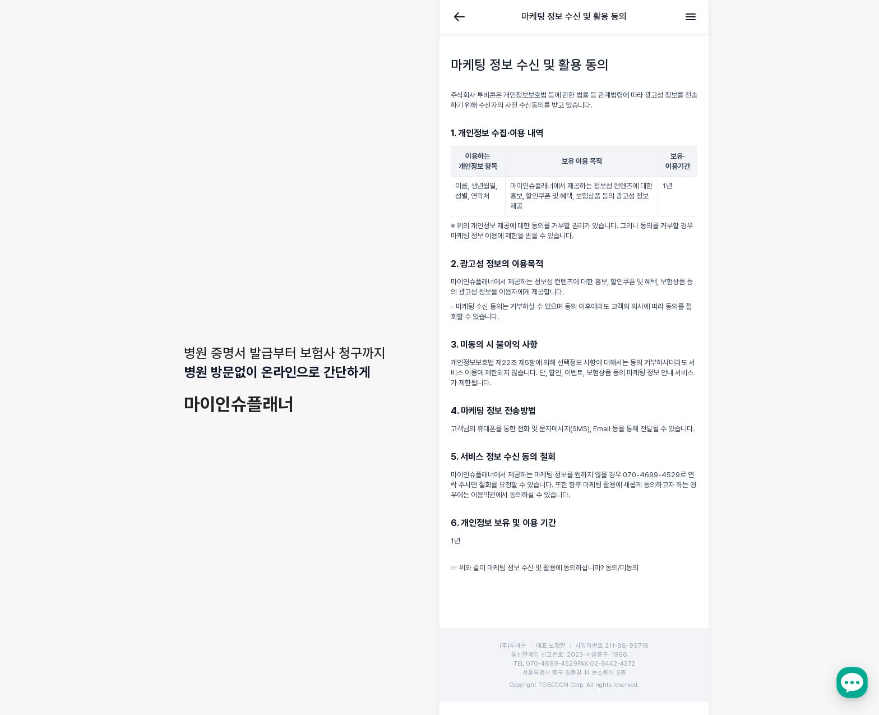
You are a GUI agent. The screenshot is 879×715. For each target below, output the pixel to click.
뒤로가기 (459, 17)
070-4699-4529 (551, 663)
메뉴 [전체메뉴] (690, 17)
